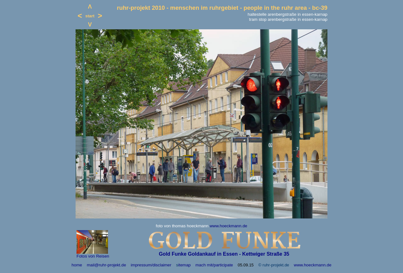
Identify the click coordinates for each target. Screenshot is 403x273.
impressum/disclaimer (151, 265)
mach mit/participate (214, 265)
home (76, 265)
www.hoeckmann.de (228, 226)
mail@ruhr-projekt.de (106, 265)
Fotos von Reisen (93, 256)
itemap (184, 265)
